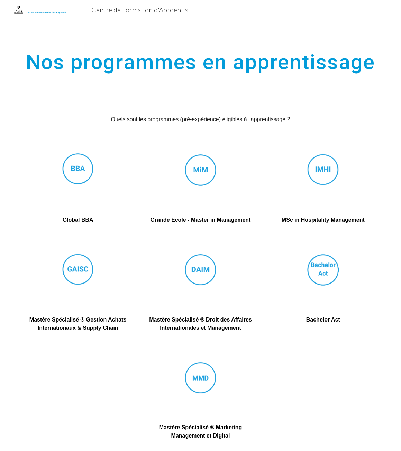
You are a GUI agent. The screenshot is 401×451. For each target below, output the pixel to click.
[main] (200, 61)
